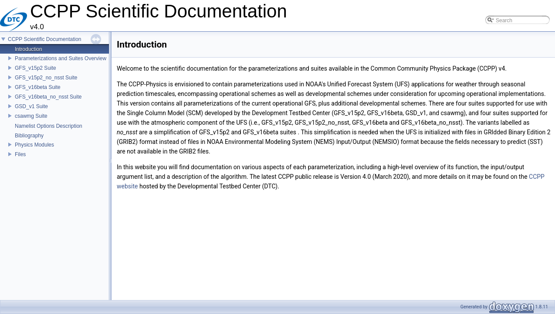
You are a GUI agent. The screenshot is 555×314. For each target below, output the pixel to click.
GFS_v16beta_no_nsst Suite (48, 97)
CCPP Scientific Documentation (44, 39)
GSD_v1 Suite (31, 106)
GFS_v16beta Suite (38, 87)
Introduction (28, 49)
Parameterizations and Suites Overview (60, 58)
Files (20, 154)
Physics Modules (34, 145)
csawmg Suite (31, 116)
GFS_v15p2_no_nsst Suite (46, 78)
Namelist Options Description (48, 126)
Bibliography (29, 136)
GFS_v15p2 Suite (35, 68)
